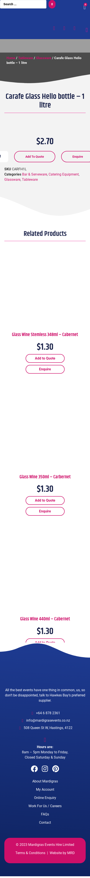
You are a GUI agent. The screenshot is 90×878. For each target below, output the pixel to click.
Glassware (43, 58)
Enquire (45, 374)
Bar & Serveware (34, 179)
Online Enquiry (45, 803)
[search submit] (52, 4)
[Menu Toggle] (87, 30)
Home (11, 58)
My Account (45, 794)
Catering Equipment (64, 179)
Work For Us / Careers (45, 811)
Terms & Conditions (30, 858)
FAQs (45, 819)
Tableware (25, 58)
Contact (45, 827)
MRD (71, 858)
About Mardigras (45, 786)
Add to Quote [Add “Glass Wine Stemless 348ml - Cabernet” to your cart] (45, 363)
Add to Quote (34, 161)
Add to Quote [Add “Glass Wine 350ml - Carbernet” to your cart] (45, 505)
